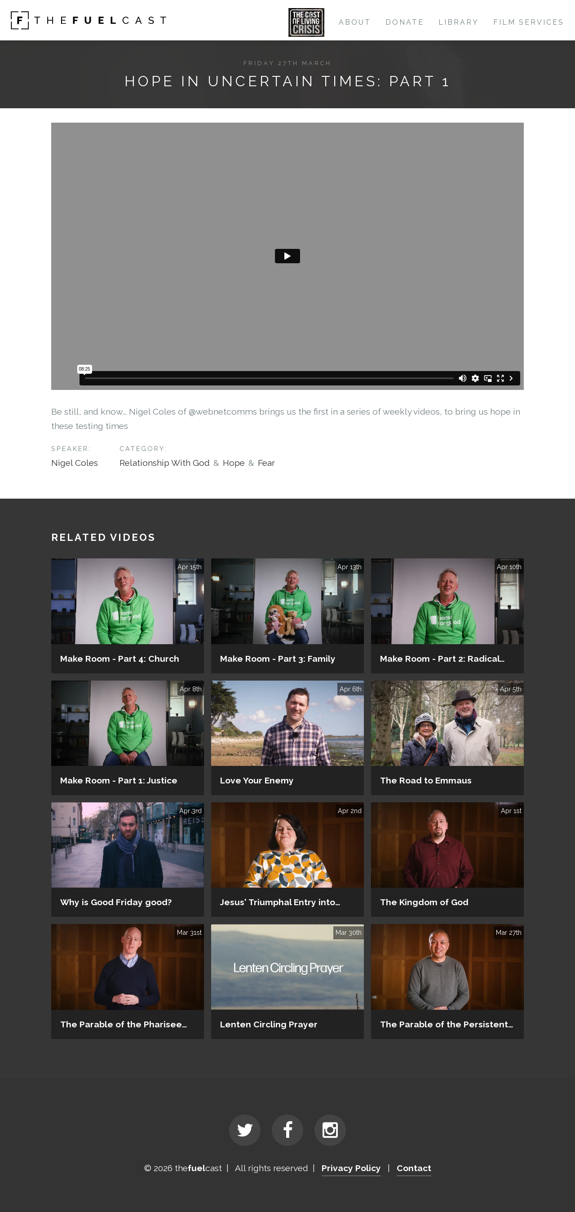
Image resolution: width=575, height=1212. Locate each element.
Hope (234, 463)
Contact (414, 1168)
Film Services (528, 22)
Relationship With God (164, 463)
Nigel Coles (74, 463)
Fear (266, 463)
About (355, 22)
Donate (404, 22)
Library (458, 22)
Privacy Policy (351, 1168)
